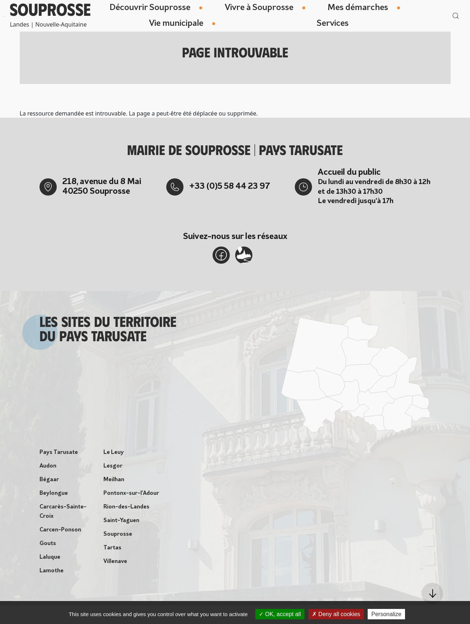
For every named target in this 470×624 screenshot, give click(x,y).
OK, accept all (280, 614)
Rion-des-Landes (126, 507)
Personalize (386, 614)
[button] (432, 593)
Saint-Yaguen (121, 521)
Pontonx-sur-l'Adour (131, 493)
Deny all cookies (336, 614)
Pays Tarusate (58, 452)
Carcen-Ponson (60, 530)
